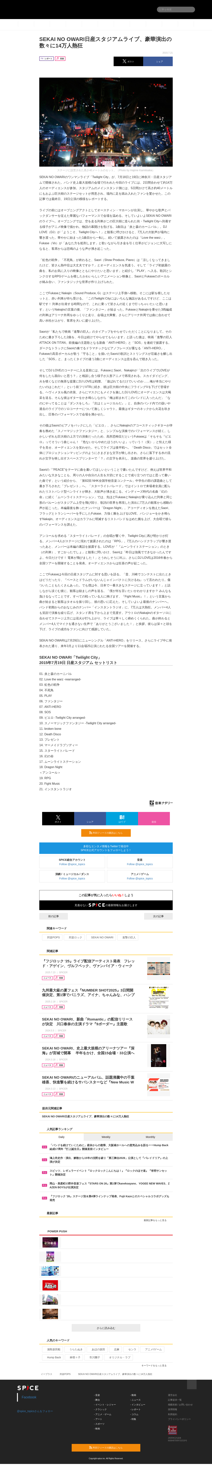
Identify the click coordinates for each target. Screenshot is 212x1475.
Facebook (29, 1397)
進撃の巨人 (127, 937)
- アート (98, 1419)
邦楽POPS (52, 937)
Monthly (150, 1137)
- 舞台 (97, 1400)
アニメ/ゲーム (152, 1349)
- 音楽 (97, 1395)
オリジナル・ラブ (118, 1357)
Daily (61, 1137)
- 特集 (133, 1419)
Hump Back (52, 1357)
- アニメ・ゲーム (102, 1414)
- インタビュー (137, 1404)
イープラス (46, 1374)
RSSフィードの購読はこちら (108, 832)
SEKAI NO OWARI (100, 937)
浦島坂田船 (52, 1349)
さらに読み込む (117, 1328)
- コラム (134, 1414)
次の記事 (162, 916)
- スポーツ (99, 1424)
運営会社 (172, 1395)
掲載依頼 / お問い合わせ (180, 1404)
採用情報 (172, 1409)
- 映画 (97, 1428)
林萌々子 (73, 1357)
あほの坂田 (96, 1349)
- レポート (135, 1409)
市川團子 (93, 1357)
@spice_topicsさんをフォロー (35, 1411)
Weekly (106, 1137)
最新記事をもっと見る (157, 1220)
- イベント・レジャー (105, 1404)
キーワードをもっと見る (155, 1365)
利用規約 (172, 1414)
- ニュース (135, 1400)
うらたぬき (74, 1349)
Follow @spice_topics (72, 864)
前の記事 (50, 916)
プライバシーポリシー (179, 1419)
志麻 (115, 1349)
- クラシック (100, 1409)
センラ (130, 1349)
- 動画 (133, 1395)
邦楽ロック (74, 937)
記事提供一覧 (175, 1400)
